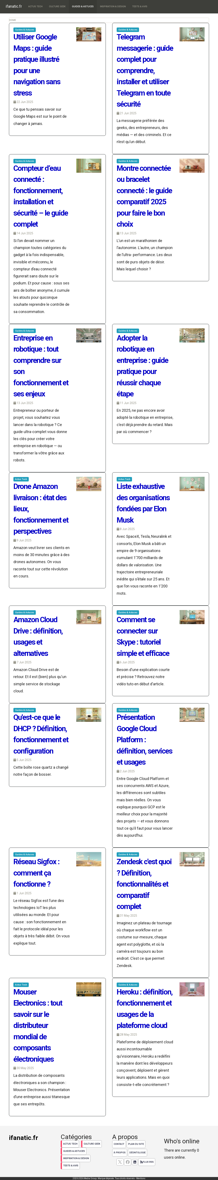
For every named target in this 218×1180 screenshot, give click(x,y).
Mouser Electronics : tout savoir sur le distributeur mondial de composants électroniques (37, 1026)
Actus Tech (35, 6)
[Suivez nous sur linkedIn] (135, 1162)
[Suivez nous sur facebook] (127, 1162)
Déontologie (137, 1152)
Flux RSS (147, 1162)
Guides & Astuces (83, 6)
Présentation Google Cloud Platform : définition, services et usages (144, 740)
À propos (120, 1152)
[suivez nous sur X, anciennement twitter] (119, 1162)
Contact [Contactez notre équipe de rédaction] (119, 1144)
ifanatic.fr (14, 6)
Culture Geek (57, 6)
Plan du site (136, 1144)
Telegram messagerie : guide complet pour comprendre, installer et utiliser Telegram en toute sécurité (145, 71)
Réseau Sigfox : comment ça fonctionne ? (36, 873)
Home (12, 20)
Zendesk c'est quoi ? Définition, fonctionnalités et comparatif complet (144, 884)
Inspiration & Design (113, 6)
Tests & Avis (139, 6)
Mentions (140, 1178)
